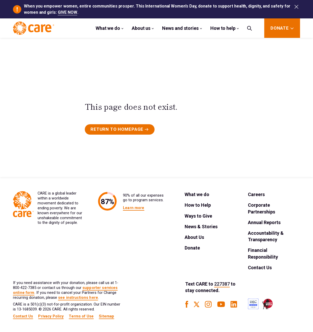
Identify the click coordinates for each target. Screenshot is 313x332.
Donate (192, 248)
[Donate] (279, 28)
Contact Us (260, 267)
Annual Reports (264, 222)
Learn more (133, 208)
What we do (108, 28)
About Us (194, 237)
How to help (222, 28)
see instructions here (78, 297)
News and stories (180, 28)
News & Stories (201, 226)
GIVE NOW (67, 12)
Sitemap (106, 316)
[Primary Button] (120, 129)
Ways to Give (198, 216)
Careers (256, 194)
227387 (222, 284)
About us (141, 28)
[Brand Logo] (33, 28)
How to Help (198, 205)
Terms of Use (81, 316)
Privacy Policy (51, 316)
